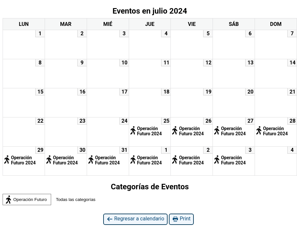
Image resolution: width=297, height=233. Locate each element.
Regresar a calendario (135, 219)
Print (181, 219)
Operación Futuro (26, 199)
